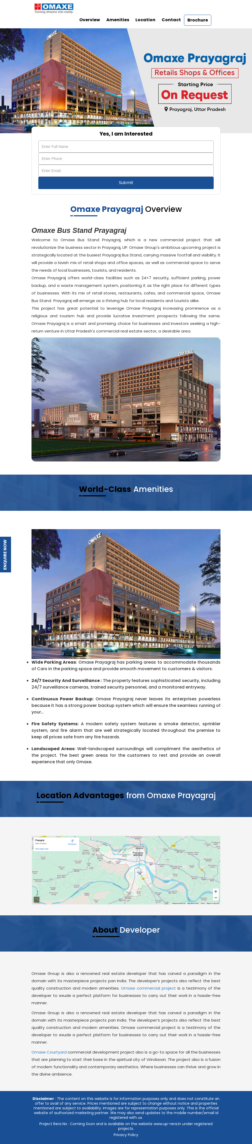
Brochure (197, 20)
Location (145, 20)
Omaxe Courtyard (49, 1052)
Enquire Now (5, 555)
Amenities (117, 20)
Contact (171, 20)
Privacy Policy (126, 1134)
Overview (89, 20)
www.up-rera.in (167, 1123)
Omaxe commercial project (148, 988)
